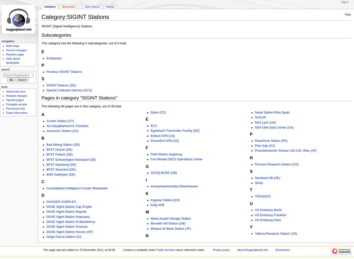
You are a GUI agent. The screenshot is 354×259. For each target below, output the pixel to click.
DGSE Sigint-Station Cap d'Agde (69, 207)
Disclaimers (282, 249)
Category (50, 6)
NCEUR (260, 117)
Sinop (259, 183)
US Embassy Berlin (268, 210)
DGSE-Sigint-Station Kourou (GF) (69, 232)
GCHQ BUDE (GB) (164, 173)
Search (5, 69)
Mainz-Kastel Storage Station (171, 218)
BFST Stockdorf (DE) (61, 169)
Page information (17, 112)
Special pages (15, 99)
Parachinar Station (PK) (271, 141)
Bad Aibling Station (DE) (63, 144)
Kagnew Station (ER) (165, 200)
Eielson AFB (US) (163, 136)
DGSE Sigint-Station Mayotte (66, 211)
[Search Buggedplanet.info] (18, 75)
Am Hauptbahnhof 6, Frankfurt (67, 126)
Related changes (16, 95)
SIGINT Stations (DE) (61, 85)
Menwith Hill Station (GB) (168, 223)
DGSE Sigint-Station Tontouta (67, 226)
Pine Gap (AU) (265, 145)
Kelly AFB (157, 205)
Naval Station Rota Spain (272, 112)
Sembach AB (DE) (267, 178)
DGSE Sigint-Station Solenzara (68, 217)
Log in (345, 1)
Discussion (68, 6)
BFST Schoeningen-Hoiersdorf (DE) (71, 160)
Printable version (16, 104)
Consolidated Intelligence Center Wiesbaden (77, 188)
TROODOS (263, 196)
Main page (12, 45)
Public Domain (165, 249)
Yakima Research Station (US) (276, 233)
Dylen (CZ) (158, 112)
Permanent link (15, 108)
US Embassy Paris (268, 220)
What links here (16, 91)
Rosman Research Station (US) (277, 164)
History (110, 6)
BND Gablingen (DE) (60, 174)
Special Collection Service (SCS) (69, 90)
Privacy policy (221, 249)
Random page (15, 54)
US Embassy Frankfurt (270, 215)
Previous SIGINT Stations (64, 72)
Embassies (54, 58)
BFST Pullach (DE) (59, 154)
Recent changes (16, 50)
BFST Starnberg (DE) (61, 164)
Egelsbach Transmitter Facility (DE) (175, 130)
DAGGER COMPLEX (61, 202)
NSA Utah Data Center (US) (274, 127)
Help (348, 14)
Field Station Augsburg (166, 154)
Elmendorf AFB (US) (165, 141)
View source (92, 6)
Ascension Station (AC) (62, 131)
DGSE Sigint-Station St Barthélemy (70, 222)
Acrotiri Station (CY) (60, 121)
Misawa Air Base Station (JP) (171, 228)
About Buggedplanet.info (252, 249)
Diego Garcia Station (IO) (63, 237)
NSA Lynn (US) (265, 122)
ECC (154, 126)
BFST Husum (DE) (59, 149)
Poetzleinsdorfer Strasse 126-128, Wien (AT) (286, 150)
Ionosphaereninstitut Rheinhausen (174, 186)
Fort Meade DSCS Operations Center (177, 159)
